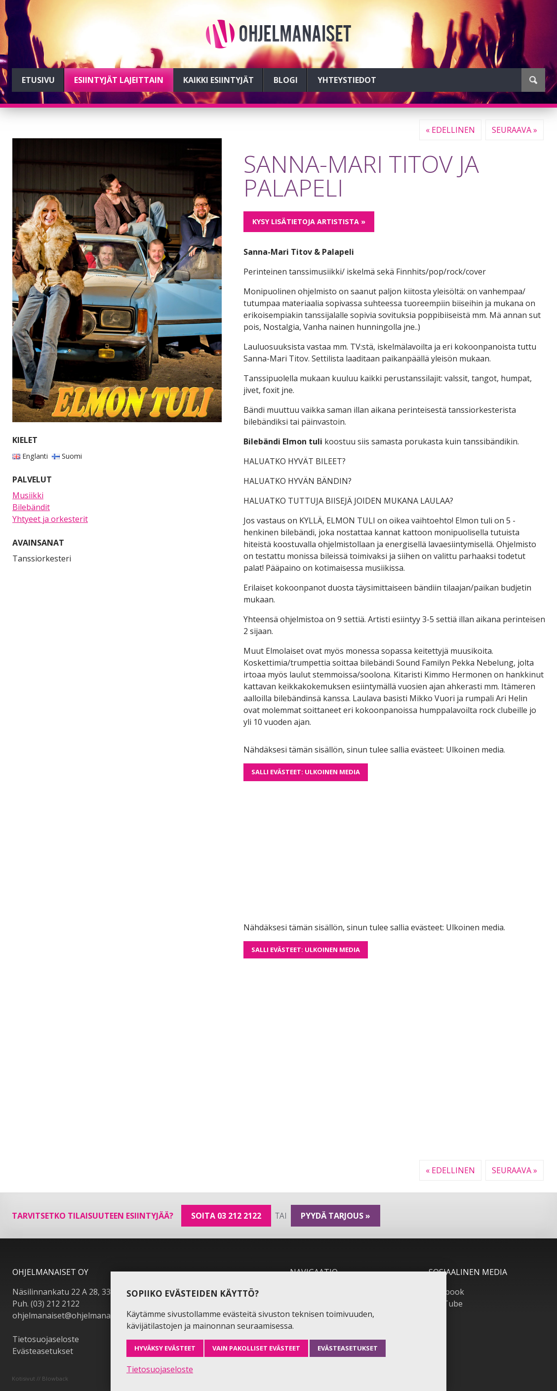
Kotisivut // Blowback (40, 1378)
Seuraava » (514, 129)
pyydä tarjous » (335, 1215)
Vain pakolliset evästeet (256, 1348)
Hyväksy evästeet (165, 1348)
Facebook (446, 1291)
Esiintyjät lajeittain (118, 80)
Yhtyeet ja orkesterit (50, 519)
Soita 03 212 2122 (226, 1215)
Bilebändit (31, 507)
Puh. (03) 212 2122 (46, 1303)
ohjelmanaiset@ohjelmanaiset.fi (71, 1315)
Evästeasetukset (42, 1351)
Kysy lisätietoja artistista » (308, 221)
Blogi (286, 80)
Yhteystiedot (347, 80)
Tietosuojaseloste (45, 1339)
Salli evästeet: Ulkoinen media (305, 771)
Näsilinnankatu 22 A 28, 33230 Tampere (86, 1291)
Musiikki (27, 495)
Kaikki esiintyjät (218, 80)
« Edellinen (450, 129)
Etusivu (38, 80)
